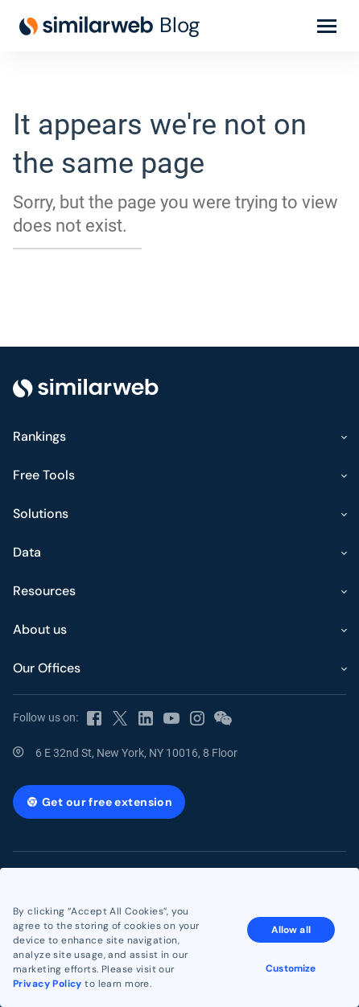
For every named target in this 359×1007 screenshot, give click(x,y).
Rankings (39, 436)
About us (40, 629)
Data (27, 552)
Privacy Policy (47, 983)
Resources (44, 590)
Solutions (40, 513)
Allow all (291, 929)
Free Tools (44, 475)
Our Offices (46, 668)
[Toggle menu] (327, 26)
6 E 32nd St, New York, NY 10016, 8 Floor (136, 752)
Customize (291, 968)
